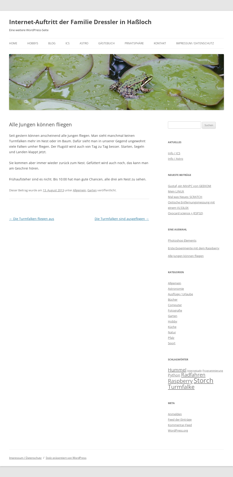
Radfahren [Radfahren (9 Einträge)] (193, 374)
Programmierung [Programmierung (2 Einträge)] (213, 370)
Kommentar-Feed (180, 425)
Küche (172, 327)
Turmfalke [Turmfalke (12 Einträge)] (181, 386)
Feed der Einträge (180, 419)
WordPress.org (178, 430)
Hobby (172, 321)
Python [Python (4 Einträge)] (174, 375)
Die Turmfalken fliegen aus (31, 219)
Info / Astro (175, 159)
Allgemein (79, 190)
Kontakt (160, 43)
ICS (68, 43)
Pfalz (171, 338)
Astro (84, 43)
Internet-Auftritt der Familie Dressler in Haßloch (80, 22)
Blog (52, 43)
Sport (171, 343)
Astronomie (176, 289)
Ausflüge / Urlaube (180, 294)
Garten (92, 190)
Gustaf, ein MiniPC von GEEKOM (189, 186)
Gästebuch (106, 43)
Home (13, 43)
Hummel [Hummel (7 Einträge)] (177, 370)
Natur (172, 332)
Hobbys (32, 43)
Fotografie (175, 310)
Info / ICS (174, 153)
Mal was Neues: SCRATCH (185, 197)
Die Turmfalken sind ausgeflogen (122, 219)
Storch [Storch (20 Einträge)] (203, 380)
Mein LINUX (176, 191)
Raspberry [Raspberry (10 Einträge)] (180, 381)
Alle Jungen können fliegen (186, 256)
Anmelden (175, 414)
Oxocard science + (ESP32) (185, 213)
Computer (175, 305)
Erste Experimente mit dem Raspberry (193, 248)
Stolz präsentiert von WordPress (66, 458)
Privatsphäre (134, 43)
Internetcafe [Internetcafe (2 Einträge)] (194, 370)
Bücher (172, 299)
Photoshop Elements (182, 240)
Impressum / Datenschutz (195, 43)
